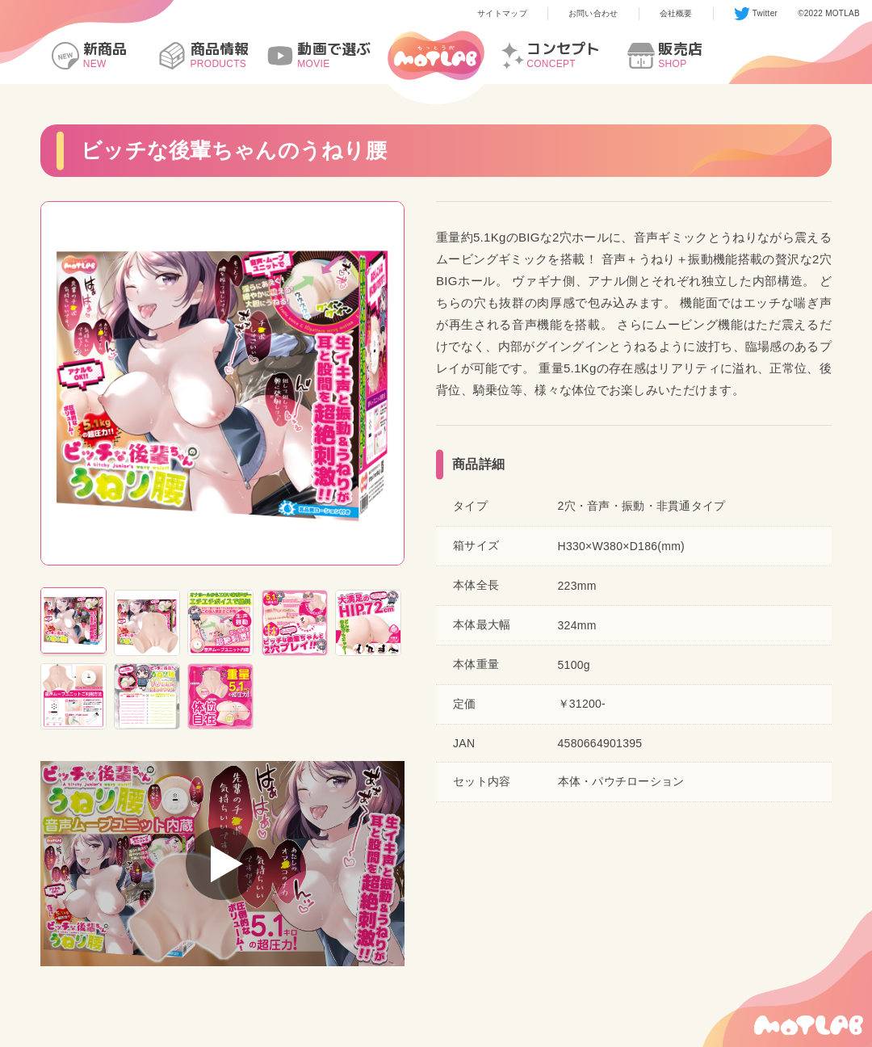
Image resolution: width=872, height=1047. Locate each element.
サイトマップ (502, 13)
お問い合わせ (593, 13)
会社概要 (676, 13)
